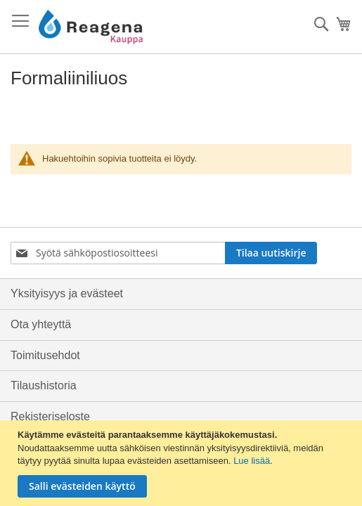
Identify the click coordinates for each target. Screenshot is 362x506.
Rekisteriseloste (50, 416)
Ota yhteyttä (41, 324)
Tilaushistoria (44, 385)
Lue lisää (251, 460)
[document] (183, 463)
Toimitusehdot (45, 355)
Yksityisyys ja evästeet (67, 293)
